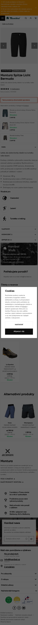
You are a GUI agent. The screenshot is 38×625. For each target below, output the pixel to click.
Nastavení (19, 324)
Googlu (24, 306)
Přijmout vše (19, 331)
